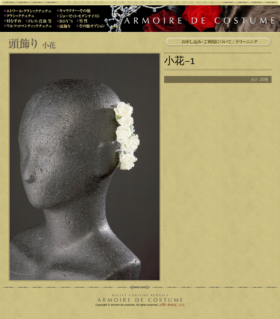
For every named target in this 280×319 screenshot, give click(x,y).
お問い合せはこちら (172, 304)
